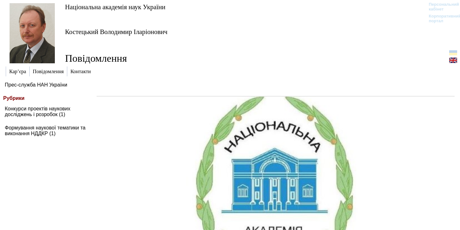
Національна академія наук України (115, 6)
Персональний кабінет (441, 6)
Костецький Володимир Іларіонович (116, 31)
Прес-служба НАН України (36, 84)
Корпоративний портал (441, 18)
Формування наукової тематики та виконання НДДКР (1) (45, 130)
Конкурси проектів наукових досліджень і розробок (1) (37, 111)
